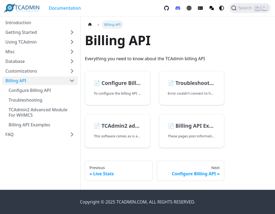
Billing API (15, 81)
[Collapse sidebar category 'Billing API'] (72, 80)
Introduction (18, 23)
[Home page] (90, 24)
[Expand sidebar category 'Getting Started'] (72, 32)
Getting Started (21, 32)
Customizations (21, 71)
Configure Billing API (30, 90)
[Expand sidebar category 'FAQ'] (72, 134)
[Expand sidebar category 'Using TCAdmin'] (72, 42)
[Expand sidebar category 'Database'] (72, 61)
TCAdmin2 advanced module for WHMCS (38, 112)
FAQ (9, 134)
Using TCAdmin (21, 42)
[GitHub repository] (166, 8)
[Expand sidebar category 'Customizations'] (72, 71)
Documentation (65, 8)
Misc (10, 52)
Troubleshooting (25, 100)
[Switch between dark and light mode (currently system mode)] (221, 8)
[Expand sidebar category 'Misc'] (72, 51)
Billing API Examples (29, 125)
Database (15, 61)
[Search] (250, 8)
